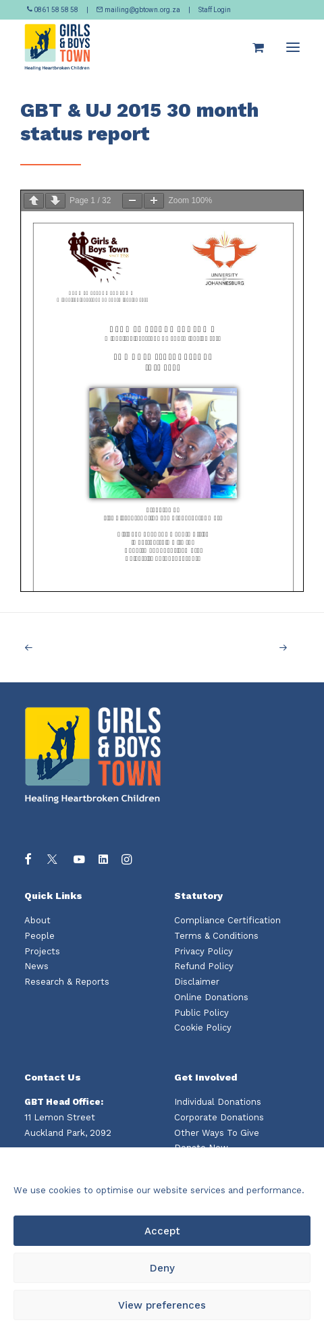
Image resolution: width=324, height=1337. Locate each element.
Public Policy (201, 1013)
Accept (162, 1231)
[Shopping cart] (252, 47)
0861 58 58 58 (53, 9)
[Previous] (79, 647)
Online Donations (211, 997)
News (36, 966)
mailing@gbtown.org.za (138, 9)
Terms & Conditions (216, 936)
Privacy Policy (203, 951)
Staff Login (214, 9)
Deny (162, 1268)
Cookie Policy (203, 1027)
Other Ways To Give (216, 1133)
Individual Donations (217, 1102)
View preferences (162, 1305)
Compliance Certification (227, 920)
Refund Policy (204, 966)
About (37, 920)
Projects (42, 951)
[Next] (245, 647)
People (39, 936)
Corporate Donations (219, 1117)
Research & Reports (66, 982)
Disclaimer (196, 982)
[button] (293, 47)
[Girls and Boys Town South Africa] (57, 47)
